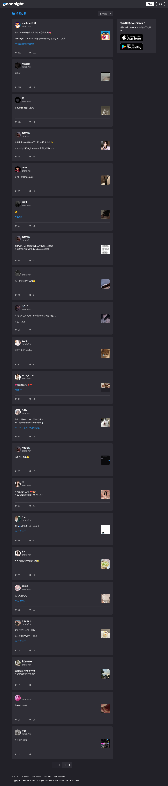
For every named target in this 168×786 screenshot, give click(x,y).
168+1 (24, 341)
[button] (131, 37)
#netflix (18, 428)
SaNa (24, 410)
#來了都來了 (20, 531)
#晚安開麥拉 (34, 428)
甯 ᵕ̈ (23, 552)
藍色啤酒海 (27, 661)
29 (23, 482)
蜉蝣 (24, 731)
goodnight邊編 (29, 23)
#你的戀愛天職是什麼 (24, 44)
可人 (24, 517)
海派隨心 (26, 64)
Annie (24, 168)
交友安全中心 (59, 776)
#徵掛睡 (18, 217)
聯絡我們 (47, 776)
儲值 (160, 4)
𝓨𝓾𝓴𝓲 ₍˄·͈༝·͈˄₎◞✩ (28, 375)
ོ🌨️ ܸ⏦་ (25, 306)
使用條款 (25, 776)
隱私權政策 (36, 776)
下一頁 (67, 765)
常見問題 (15, 776)
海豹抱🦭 (26, 133)
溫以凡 (25, 202)
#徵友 (25, 428)
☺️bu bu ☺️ (27, 621)
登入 (150, 4)
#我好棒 (18, 390)
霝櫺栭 (25, 586)
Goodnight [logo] (13, 4)
